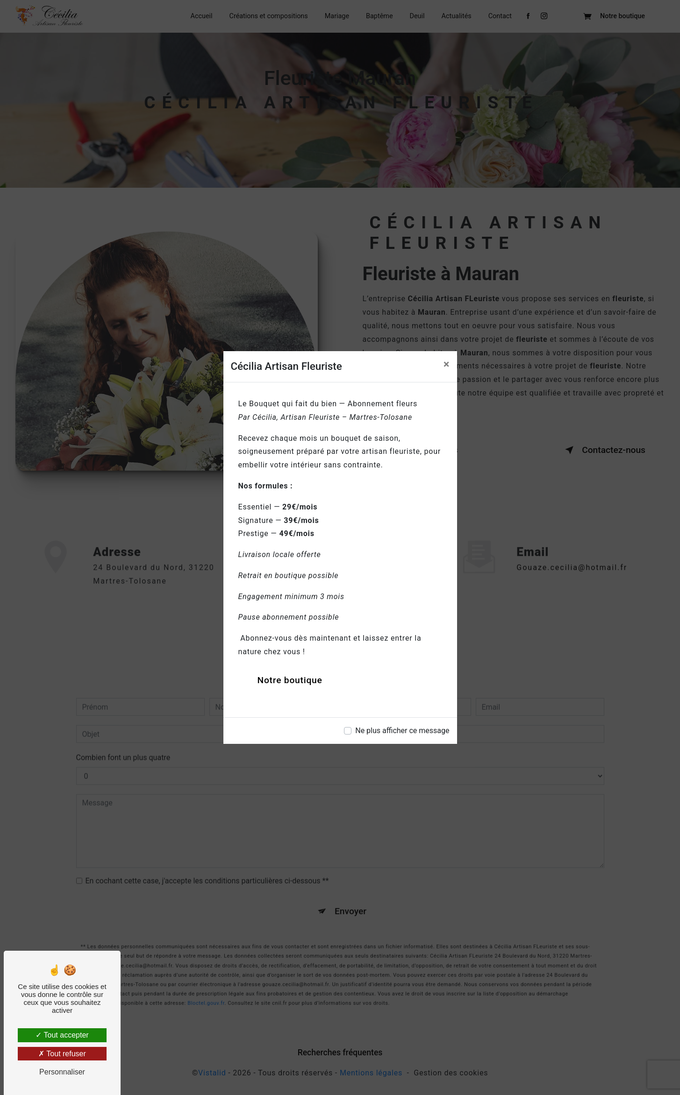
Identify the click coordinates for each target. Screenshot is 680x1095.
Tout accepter (62, 1035)
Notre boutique (290, 680)
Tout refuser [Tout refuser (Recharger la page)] (62, 1054)
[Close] (446, 364)
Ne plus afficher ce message (402, 730)
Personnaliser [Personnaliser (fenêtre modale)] (62, 1072)
